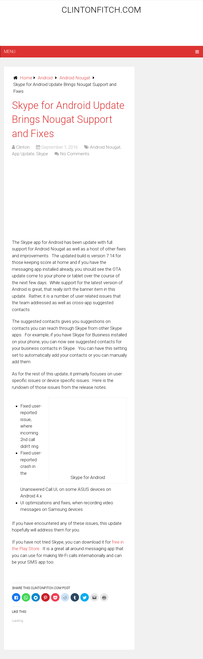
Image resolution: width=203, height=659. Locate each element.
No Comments (74, 153)
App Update (23, 153)
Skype (42, 153)
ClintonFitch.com (101, 10)
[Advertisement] (101, 32)
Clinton (23, 147)
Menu (9, 51)
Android (45, 77)
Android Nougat (74, 77)
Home (26, 77)
